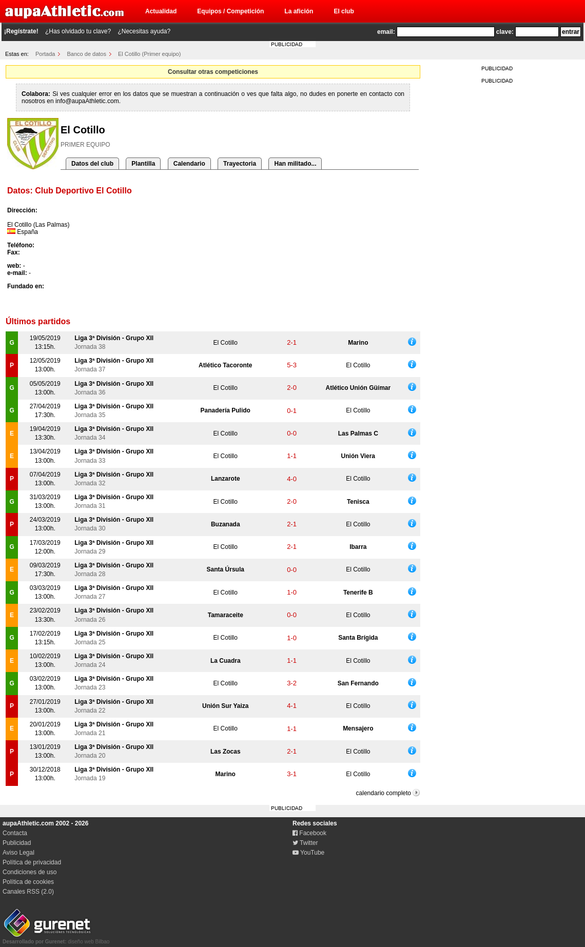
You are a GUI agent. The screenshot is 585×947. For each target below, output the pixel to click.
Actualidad (161, 11)
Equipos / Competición (230, 11)
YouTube (308, 852)
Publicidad (17, 842)
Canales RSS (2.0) (28, 891)
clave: (505, 31)
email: (386, 31)
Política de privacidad (32, 862)
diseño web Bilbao (56, 938)
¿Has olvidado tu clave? (78, 31)
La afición (298, 11)
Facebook (309, 833)
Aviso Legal (18, 852)
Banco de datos (86, 54)
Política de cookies (28, 881)
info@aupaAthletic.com (87, 101)
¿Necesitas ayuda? (144, 31)
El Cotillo (225, 342)
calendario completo (383, 793)
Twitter (305, 842)
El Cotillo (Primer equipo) (149, 54)
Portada (45, 54)
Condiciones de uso (29, 872)
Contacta (15, 833)
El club (344, 11)
